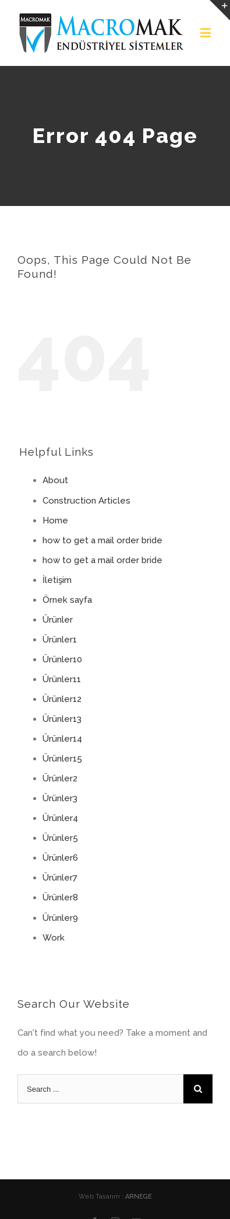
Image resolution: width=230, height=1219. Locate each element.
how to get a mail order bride (102, 540)
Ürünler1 (60, 639)
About (55, 480)
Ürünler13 (62, 719)
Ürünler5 (60, 838)
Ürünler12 (62, 699)
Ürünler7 (60, 877)
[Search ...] (100, 1088)
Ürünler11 (62, 679)
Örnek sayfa (67, 600)
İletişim (57, 580)
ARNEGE (138, 1196)
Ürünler (58, 619)
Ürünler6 (60, 858)
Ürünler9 (60, 918)
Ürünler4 (60, 818)
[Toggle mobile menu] (206, 32)
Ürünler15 (62, 758)
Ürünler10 (62, 659)
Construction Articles (86, 500)
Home (55, 520)
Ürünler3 (60, 798)
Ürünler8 (60, 897)
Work (54, 937)
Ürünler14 (62, 739)
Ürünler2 (60, 778)
